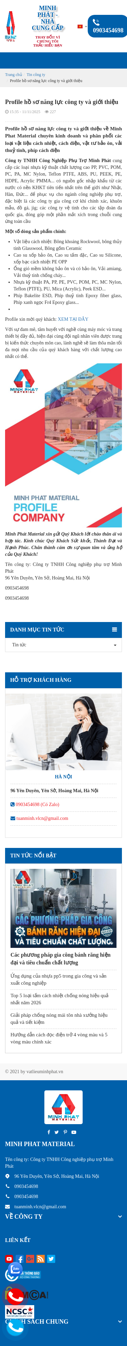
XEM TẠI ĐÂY (73, 319)
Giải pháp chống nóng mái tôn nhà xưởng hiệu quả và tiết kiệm (58, 1018)
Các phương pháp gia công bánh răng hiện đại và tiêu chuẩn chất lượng (60, 958)
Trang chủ (13, 74)
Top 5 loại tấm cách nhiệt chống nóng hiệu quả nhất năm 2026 (59, 999)
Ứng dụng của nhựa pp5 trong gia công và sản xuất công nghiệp (58, 979)
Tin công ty (36, 74)
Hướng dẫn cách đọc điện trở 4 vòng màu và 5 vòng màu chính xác (58, 1038)
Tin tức (17, 644)
